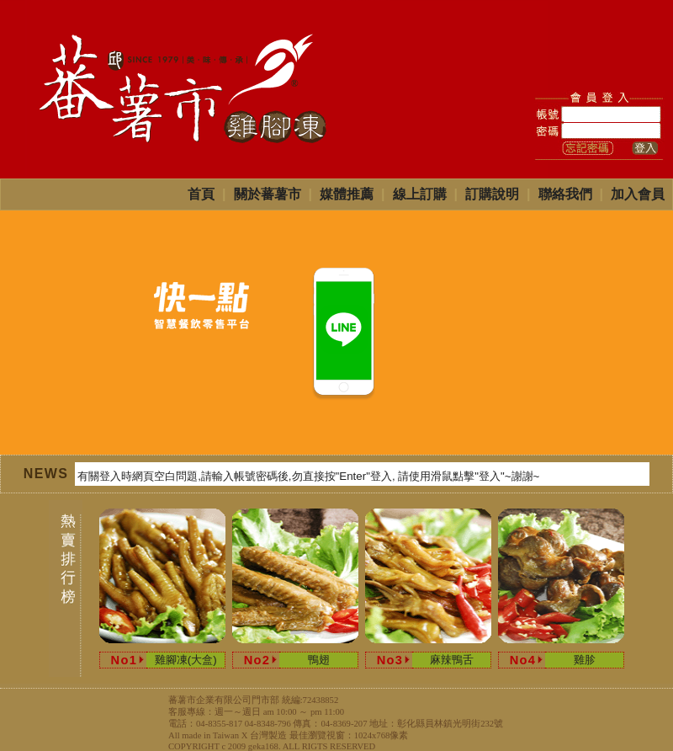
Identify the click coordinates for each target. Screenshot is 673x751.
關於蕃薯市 (267, 194)
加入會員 (638, 194)
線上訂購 (420, 194)
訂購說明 (492, 194)
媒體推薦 (347, 194)
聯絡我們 (565, 194)
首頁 (201, 194)
